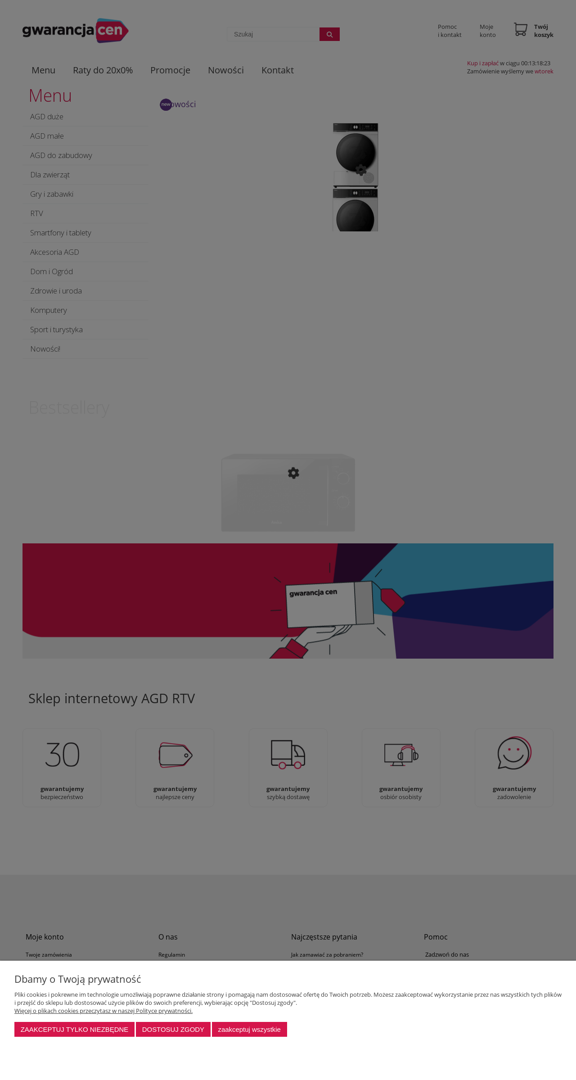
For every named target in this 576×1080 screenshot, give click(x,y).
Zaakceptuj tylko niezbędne (75, 1029)
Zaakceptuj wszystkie (249, 1029)
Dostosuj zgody (173, 1029)
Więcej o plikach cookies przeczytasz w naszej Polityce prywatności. (103, 1011)
